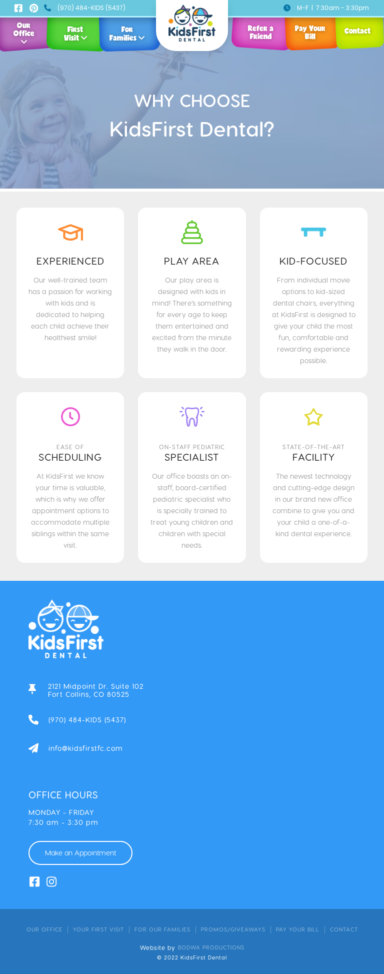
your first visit (98, 929)
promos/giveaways (233, 929)
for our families (162, 929)
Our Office (44, 929)
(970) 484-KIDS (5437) (92, 8)
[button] (77, 27)
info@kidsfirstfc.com (85, 748)
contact (344, 929)
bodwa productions (211, 947)
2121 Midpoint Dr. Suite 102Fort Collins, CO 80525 (96, 690)
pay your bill (298, 929)
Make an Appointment (80, 852)
